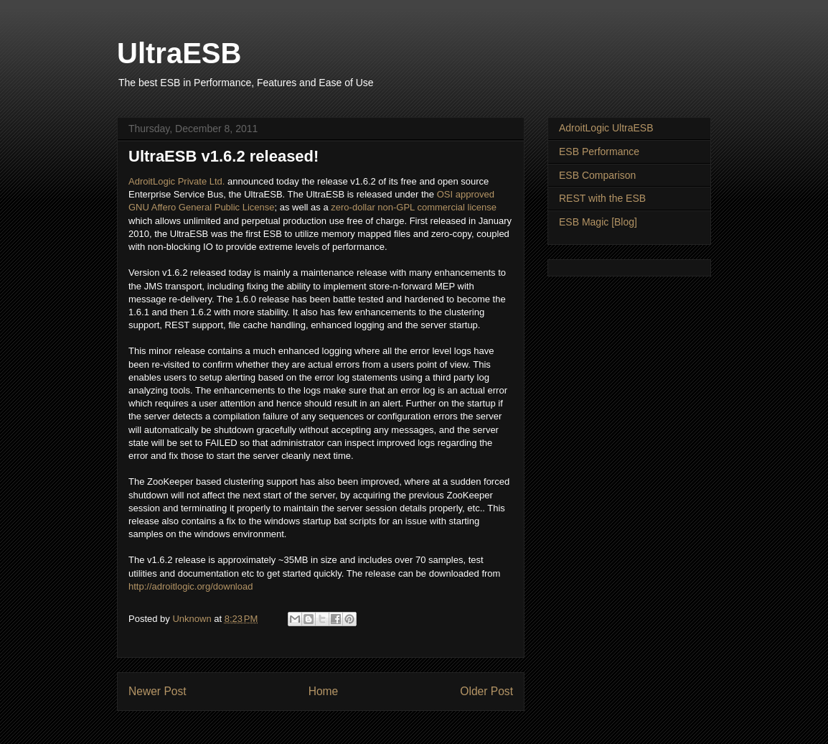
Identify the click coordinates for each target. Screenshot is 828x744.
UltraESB (179, 53)
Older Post (486, 691)
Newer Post (157, 691)
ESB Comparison (597, 175)
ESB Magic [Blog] (598, 222)
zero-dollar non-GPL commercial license (414, 207)
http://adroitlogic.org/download (190, 586)
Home (324, 691)
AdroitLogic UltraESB (606, 128)
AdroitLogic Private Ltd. (176, 181)
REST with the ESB (602, 198)
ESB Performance (599, 151)
